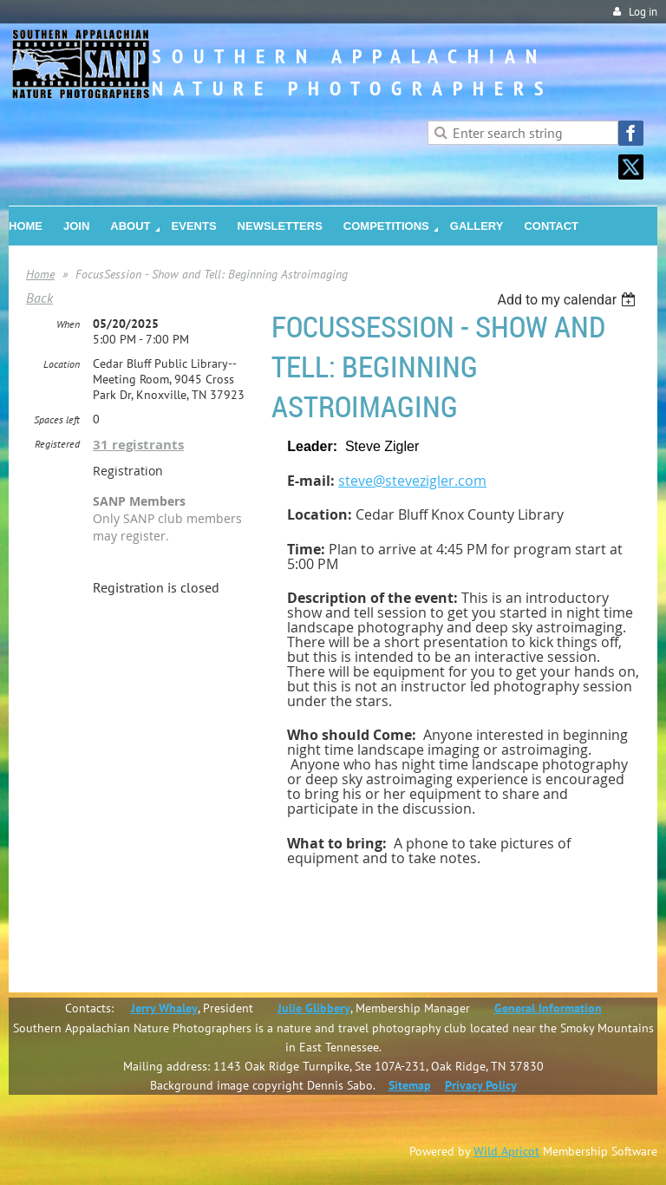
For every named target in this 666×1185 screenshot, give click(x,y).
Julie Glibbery (314, 1008)
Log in (643, 11)
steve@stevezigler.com (412, 480)
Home (40, 274)
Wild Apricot (506, 1151)
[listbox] (568, 300)
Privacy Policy (481, 1085)
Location (61, 363)
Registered (57, 443)
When (68, 324)
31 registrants (138, 444)
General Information (548, 1008)
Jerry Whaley (164, 1008)
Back (39, 297)
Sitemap (409, 1085)
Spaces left (57, 419)
